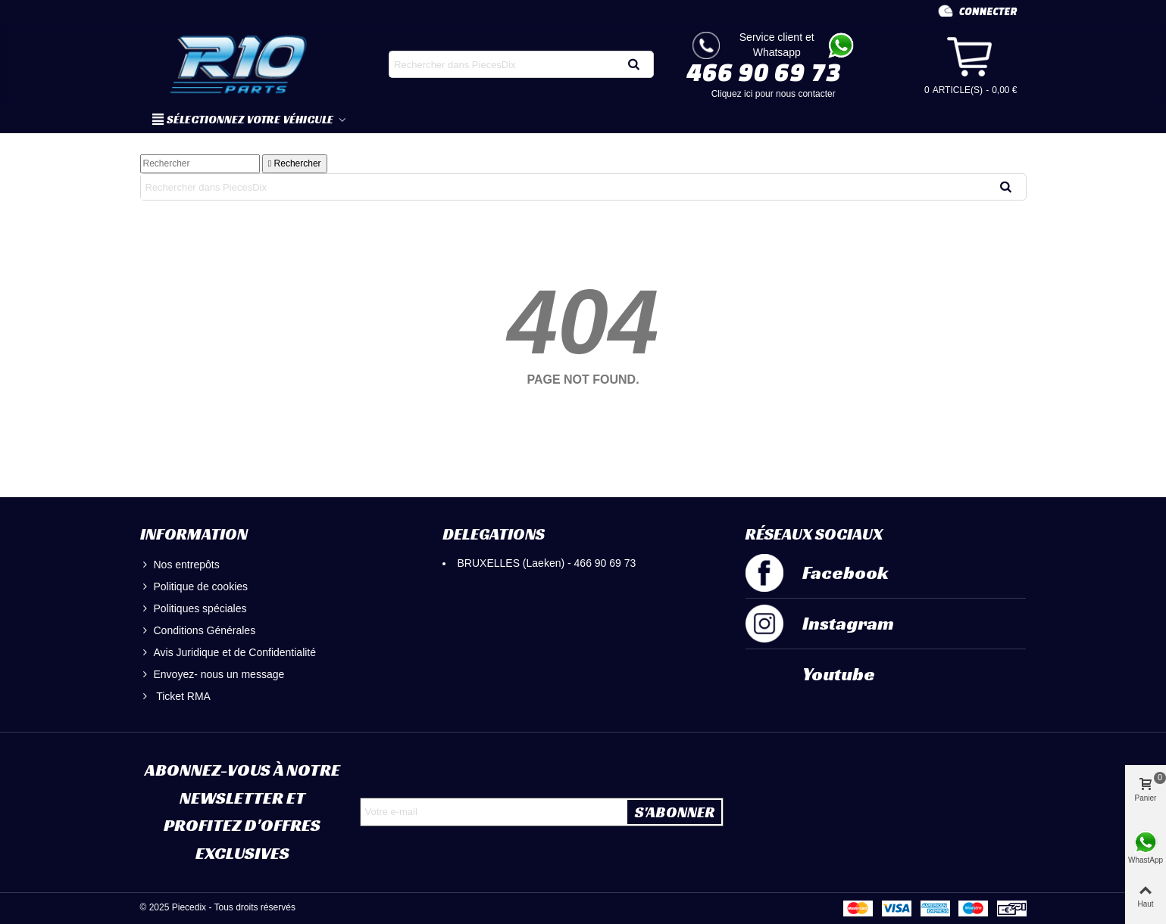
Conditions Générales (198, 630)
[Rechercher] (200, 163)
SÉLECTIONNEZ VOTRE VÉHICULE (244, 119)
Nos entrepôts (180, 564)
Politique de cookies (194, 586)
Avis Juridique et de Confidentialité (228, 652)
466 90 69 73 (763, 72)
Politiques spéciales (193, 608)
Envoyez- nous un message (212, 674)
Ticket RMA (175, 696)
